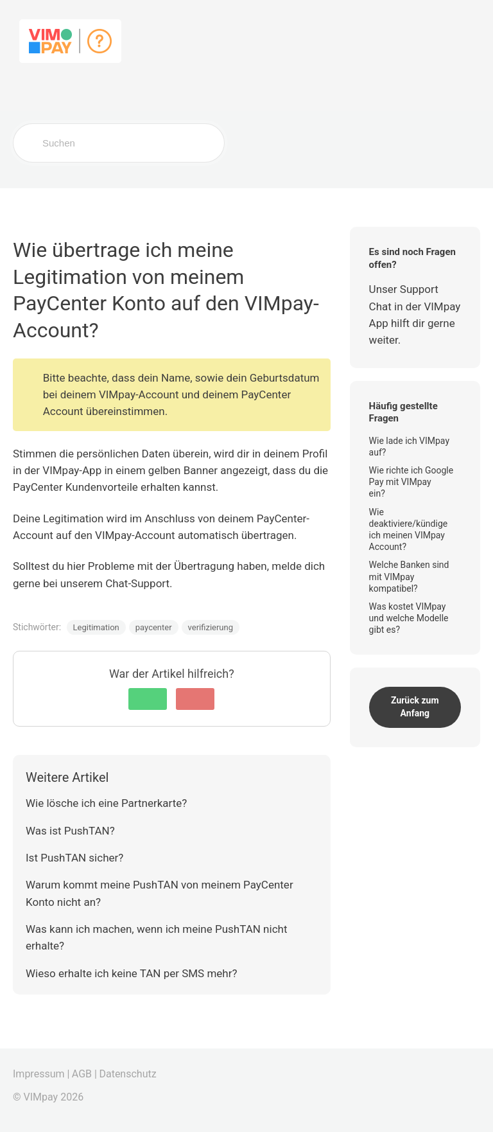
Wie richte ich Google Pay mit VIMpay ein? (411, 482)
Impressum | (41, 1074)
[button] (147, 699)
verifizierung (210, 627)
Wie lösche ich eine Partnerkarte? (106, 803)
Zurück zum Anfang (415, 706)
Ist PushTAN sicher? (74, 857)
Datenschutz (127, 1074)
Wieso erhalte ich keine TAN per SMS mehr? (132, 973)
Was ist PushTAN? (70, 830)
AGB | (84, 1074)
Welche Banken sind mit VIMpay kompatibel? (409, 576)
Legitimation (96, 627)
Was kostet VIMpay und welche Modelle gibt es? (409, 618)
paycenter (153, 627)
